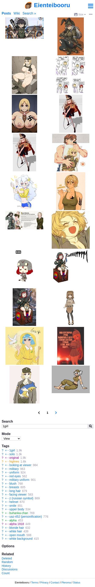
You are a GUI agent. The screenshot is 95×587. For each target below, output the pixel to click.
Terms (34, 582)
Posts (6, 13)
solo (12, 454)
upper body (16, 509)
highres (14, 461)
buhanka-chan (18, 513)
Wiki (17, 13)
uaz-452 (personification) (25, 516)
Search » (29, 13)
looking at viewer (20, 465)
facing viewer (18, 494)
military (14, 469)
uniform (14, 472)
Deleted (7, 558)
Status (76, 582)
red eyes (15, 476)
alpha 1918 (16, 524)
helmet (13, 502)
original (14, 457)
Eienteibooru (52, 5)
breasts (14, 487)
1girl (12, 450)
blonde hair (16, 527)
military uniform (19, 479)
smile (12, 505)
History (6, 565)
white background (21, 538)
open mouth (17, 535)
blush (12, 483)
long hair (15, 491)
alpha (12, 520)
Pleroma (66, 582)
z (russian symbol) (21, 498)
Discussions (10, 569)
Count (6, 573)
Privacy (44, 582)
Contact (55, 582)
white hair (15, 531)
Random (7, 562)
